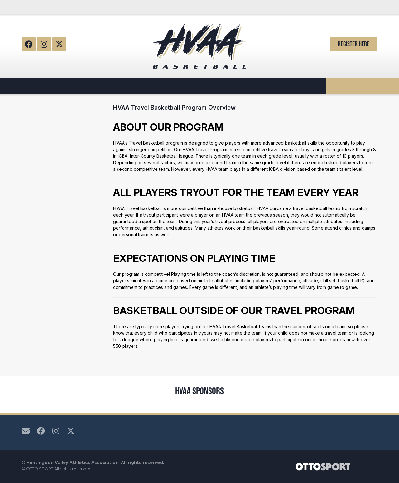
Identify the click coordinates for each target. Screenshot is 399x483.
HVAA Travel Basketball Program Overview (174, 107)
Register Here (353, 44)
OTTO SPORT (39, 468)
